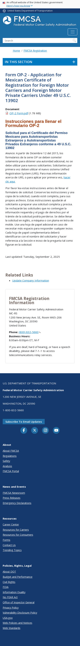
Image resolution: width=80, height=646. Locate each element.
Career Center (11, 524)
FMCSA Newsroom (14, 492)
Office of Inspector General (18, 602)
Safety (6, 461)
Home (16, 50)
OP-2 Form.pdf (19, 113)
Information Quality (14, 592)
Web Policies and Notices (17, 623)
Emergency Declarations (17, 503)
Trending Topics (12, 550)
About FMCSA (11, 450)
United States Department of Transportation (30, 10)
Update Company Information (30, 280)
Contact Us (9, 545)
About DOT (9, 571)
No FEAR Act (10, 597)
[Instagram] (45, 431)
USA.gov (8, 617)
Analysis (7, 466)
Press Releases (11, 497)
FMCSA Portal (11, 471)
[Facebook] (23, 430)
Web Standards (11, 628)
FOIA (5, 587)
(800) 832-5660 (30, 332)
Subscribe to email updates (23, 421)
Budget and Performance (17, 576)
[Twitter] (34, 430)
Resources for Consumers (18, 534)
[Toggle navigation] (72, 31)
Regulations (10, 456)
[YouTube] (56, 430)
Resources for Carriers (16, 529)
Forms (6, 540)
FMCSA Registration (35, 50)
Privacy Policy (11, 607)
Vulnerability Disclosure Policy (20, 612)
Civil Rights (9, 582)
